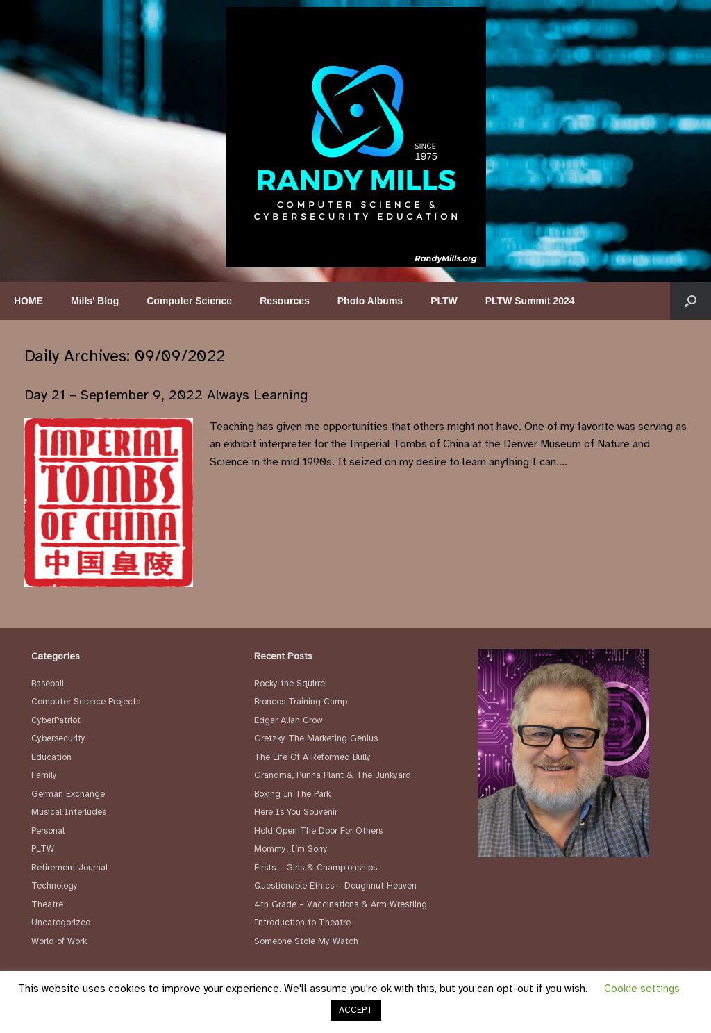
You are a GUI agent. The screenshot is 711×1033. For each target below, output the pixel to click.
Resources (285, 300)
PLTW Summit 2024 (530, 300)
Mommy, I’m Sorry (291, 848)
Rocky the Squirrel (290, 683)
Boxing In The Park (292, 794)
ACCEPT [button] (356, 1010)
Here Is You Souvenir (295, 812)
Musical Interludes (68, 812)
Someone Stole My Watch (306, 941)
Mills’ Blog (95, 300)
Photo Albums (370, 300)
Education (51, 757)
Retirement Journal (69, 867)
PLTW (444, 300)
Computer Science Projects (85, 701)
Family (44, 775)
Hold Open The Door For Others (318, 830)
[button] (690, 301)
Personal (48, 830)
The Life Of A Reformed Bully (312, 757)
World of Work (59, 941)
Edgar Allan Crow (288, 720)
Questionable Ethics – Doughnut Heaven (335, 885)
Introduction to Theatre (302, 922)
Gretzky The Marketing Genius (316, 738)
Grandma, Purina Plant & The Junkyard (332, 775)
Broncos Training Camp (300, 701)
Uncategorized (61, 922)
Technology (54, 885)
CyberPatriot (56, 720)
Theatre (47, 904)
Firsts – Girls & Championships (315, 867)
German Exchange (68, 794)
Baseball (47, 683)
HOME (28, 300)
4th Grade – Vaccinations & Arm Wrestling (340, 904)
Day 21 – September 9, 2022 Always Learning (166, 395)
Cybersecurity (58, 738)
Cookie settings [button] (642, 988)
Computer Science (189, 300)
